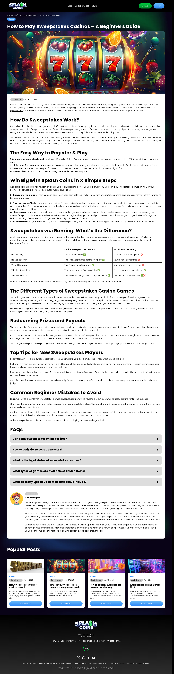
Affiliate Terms (114, 640)
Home (9, 15)
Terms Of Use (57, 640)
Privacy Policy (73, 640)
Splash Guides (82, 5)
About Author (32, 494)
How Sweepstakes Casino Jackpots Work (23, 586)
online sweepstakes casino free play (74, 297)
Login (159, 6)
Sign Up (145, 6)
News (94, 5)
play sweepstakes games (126, 186)
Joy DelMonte (136, 580)
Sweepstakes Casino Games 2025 (145, 586)
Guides (11, 19)
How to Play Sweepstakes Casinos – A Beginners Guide (64, 586)
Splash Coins (16, 110)
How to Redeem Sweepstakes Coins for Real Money (105, 586)
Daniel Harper (17, 99)
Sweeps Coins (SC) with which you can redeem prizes (89, 140)
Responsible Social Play (93, 640)
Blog (70, 5)
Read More (25, 603)
